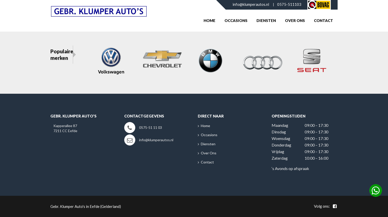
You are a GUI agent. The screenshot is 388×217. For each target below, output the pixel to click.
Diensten (266, 20)
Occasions (235, 20)
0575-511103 (289, 4)
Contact (323, 20)
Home (209, 20)
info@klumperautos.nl (251, 4)
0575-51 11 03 (150, 127)
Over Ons (295, 20)
